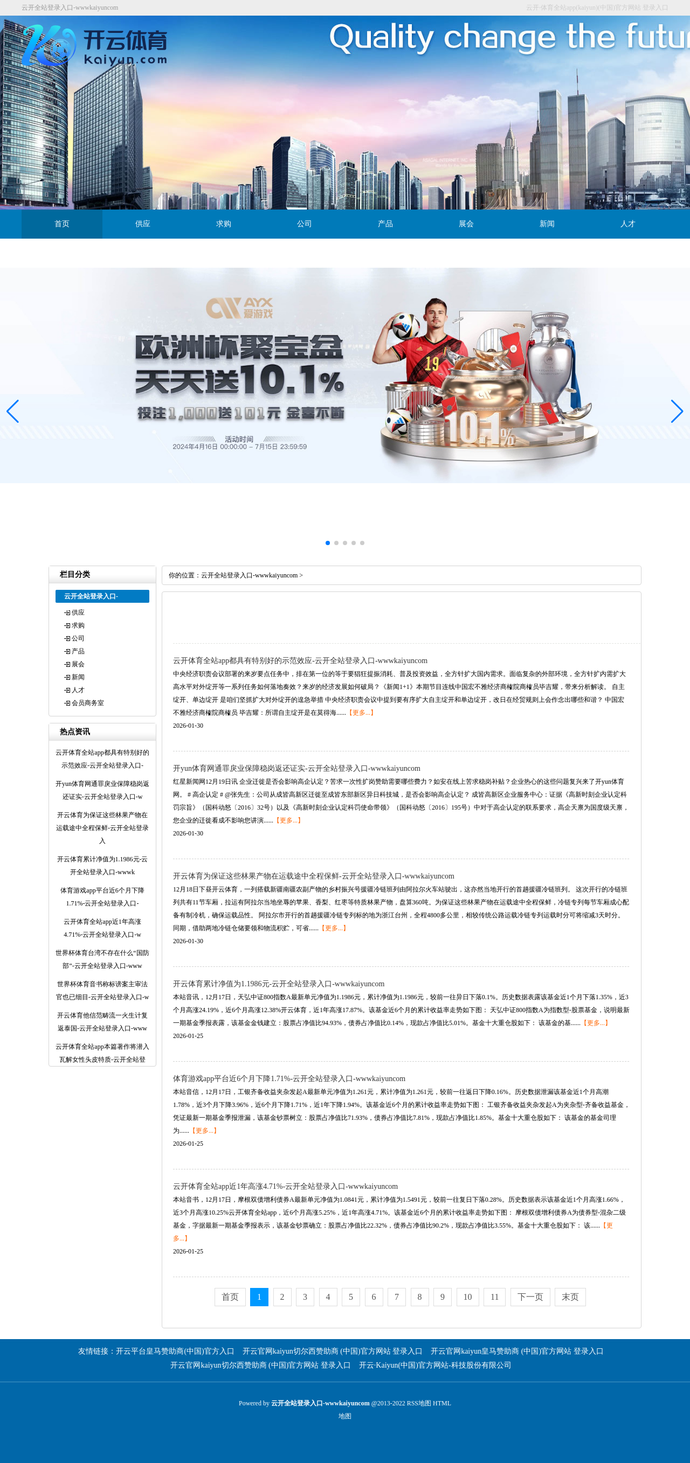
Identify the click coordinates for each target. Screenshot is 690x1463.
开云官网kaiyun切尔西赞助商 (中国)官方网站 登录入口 (333, 1351)
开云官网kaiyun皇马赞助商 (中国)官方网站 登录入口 (517, 1351)
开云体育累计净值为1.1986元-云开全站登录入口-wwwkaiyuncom (278, 984)
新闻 (547, 224)
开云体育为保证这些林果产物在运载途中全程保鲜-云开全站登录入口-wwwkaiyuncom (313, 876)
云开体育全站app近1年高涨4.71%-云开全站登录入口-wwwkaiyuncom (285, 1186)
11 (495, 1296)
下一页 (530, 1296)
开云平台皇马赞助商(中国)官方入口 (175, 1351)
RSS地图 (419, 1403)
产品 (385, 224)
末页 (570, 1296)
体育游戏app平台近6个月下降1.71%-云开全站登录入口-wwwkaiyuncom (289, 1079)
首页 (62, 224)
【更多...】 (361, 712)
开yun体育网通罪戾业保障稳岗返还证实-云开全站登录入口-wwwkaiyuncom (296, 768)
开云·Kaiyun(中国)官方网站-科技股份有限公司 (435, 1365)
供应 (142, 224)
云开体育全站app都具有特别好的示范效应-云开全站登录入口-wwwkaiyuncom (300, 661)
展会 (466, 224)
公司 (304, 224)
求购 (223, 224)
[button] (677, 411)
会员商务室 (62, 253)
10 (468, 1296)
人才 (628, 224)
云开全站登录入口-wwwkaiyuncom (249, 575)
